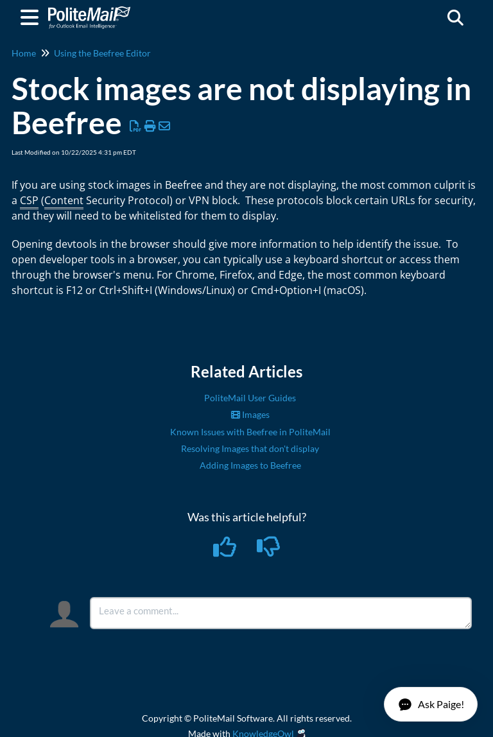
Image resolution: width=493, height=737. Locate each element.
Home (24, 53)
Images (250, 414)
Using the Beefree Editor (102, 53)
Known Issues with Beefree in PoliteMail (250, 431)
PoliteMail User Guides (250, 397)
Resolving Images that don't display (250, 448)
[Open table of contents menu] (32, 15)
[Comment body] (281, 613)
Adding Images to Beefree (250, 465)
